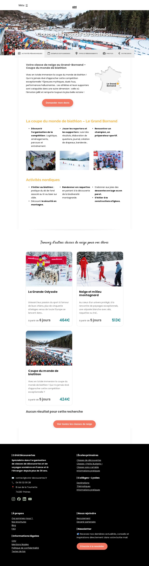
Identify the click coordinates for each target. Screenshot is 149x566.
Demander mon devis (57, 103)
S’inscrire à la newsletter (92, 546)
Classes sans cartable (88, 467)
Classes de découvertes (89, 460)
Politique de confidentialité (25, 547)
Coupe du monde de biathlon (43, 372)
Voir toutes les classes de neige (74, 424)
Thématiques (83, 486)
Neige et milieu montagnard (90, 293)
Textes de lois (18, 551)
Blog (14, 525)
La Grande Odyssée (42, 292)
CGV (14, 540)
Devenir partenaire (86, 521)
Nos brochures (19, 521)
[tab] (30, 53)
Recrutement (83, 518)
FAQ (14, 528)
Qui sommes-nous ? (22, 518)
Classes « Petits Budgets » (89, 463)
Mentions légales (20, 544)
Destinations (83, 482)
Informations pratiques (88, 470)
